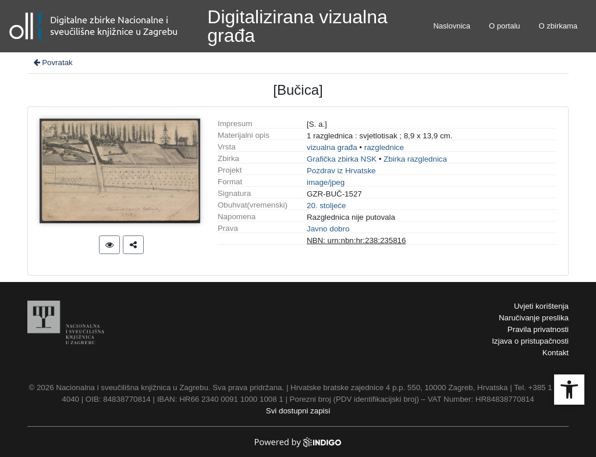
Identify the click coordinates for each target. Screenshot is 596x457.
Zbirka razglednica (415, 159)
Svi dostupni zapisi (298, 410)
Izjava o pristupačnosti (530, 341)
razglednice (384, 147)
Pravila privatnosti (538, 329)
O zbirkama (558, 26)
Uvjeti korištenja (541, 306)
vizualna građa (332, 147)
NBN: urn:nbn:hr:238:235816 (356, 240)
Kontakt (555, 352)
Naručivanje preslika (534, 317)
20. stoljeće (326, 205)
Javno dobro (328, 228)
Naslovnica (451, 26)
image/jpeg (326, 182)
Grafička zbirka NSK (342, 159)
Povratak (52, 62)
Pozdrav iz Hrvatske (341, 170)
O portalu (504, 26)
